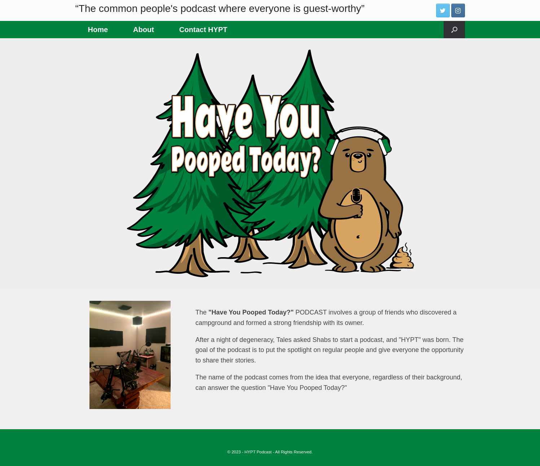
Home (98, 30)
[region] (270, 163)
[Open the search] (454, 29)
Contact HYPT (203, 30)
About (143, 30)
